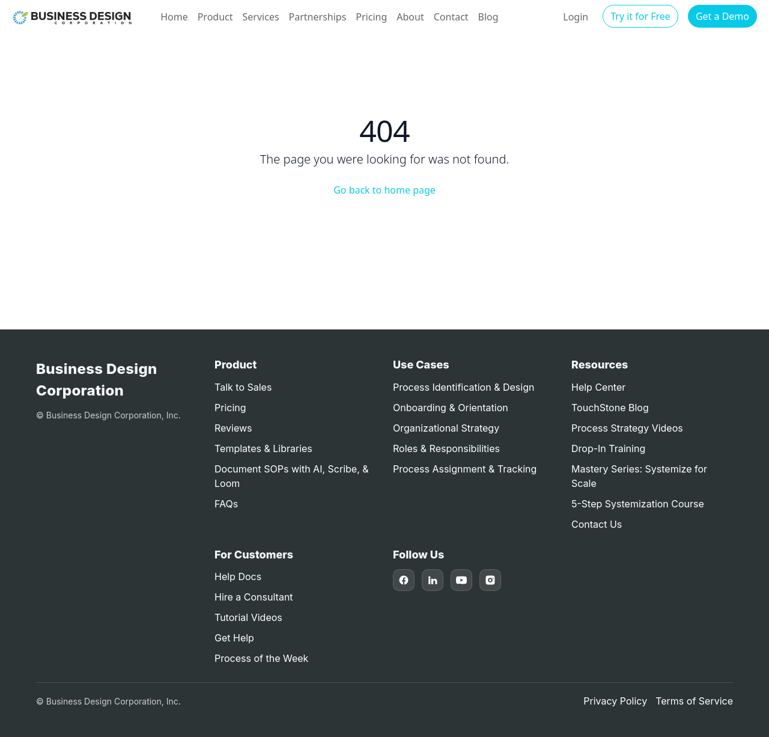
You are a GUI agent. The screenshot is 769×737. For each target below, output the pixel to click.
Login (575, 16)
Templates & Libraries (263, 448)
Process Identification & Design (463, 387)
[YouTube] (461, 580)
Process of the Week (261, 658)
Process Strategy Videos (627, 428)
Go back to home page (384, 190)
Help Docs (237, 576)
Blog (488, 16)
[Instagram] (490, 580)
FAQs (226, 504)
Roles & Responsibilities (446, 448)
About (410, 16)
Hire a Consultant (253, 597)
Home (174, 16)
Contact (451, 16)
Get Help (234, 638)
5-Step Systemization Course (637, 504)
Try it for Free (640, 16)
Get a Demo (722, 16)
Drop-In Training (608, 448)
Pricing (371, 16)
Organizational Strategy (446, 428)
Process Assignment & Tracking (464, 469)
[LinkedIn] (432, 580)
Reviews (233, 428)
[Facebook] (404, 580)
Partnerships (318, 16)
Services (261, 16)
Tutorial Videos (248, 617)
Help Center (598, 387)
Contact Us (596, 524)
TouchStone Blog (610, 408)
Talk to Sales (243, 387)
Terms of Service (694, 701)
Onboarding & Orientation (450, 408)
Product (215, 16)
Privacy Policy (615, 701)
